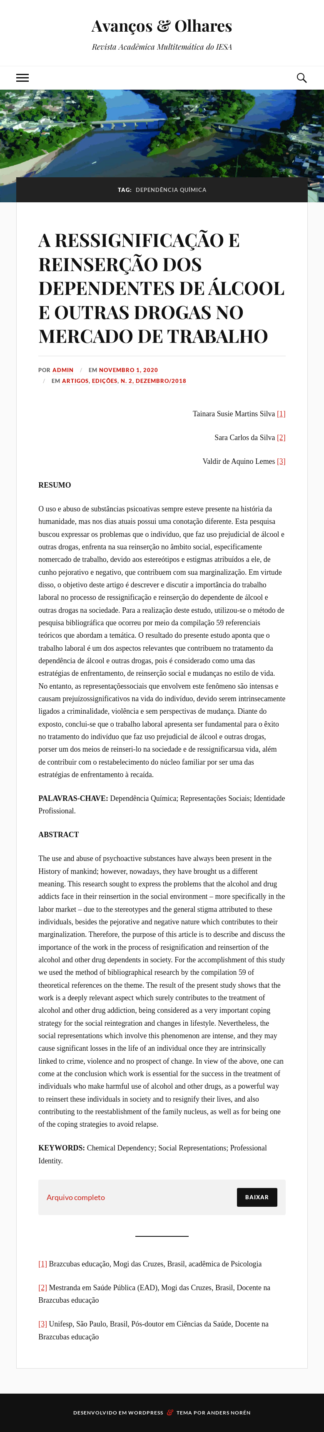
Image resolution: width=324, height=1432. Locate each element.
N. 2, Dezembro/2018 (154, 381)
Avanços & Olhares (162, 25)
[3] (281, 461)
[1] (281, 414)
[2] (281, 437)
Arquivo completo (76, 1197)
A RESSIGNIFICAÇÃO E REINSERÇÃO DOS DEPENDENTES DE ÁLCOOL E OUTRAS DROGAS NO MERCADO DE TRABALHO (161, 287)
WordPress (145, 1412)
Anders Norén (229, 1412)
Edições (104, 381)
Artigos (75, 381)
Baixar (257, 1197)
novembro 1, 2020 (128, 370)
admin (63, 370)
